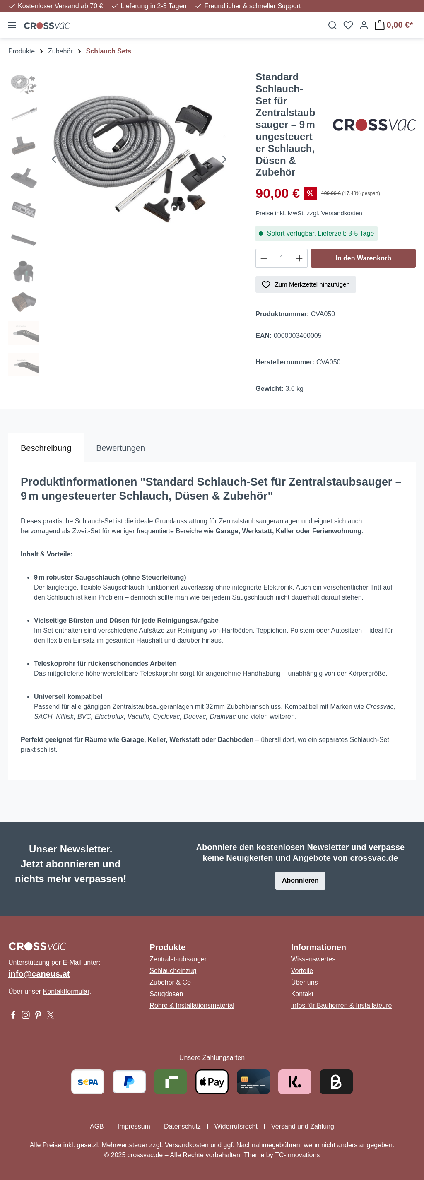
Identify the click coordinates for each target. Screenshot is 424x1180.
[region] (123, 226)
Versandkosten (187, 1145)
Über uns (304, 982)
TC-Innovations (297, 1154)
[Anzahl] (281, 258)
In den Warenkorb (363, 258)
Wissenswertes (313, 959)
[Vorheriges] (54, 160)
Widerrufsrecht (236, 1126)
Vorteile (302, 970)
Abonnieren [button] (300, 880)
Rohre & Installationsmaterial (191, 1005)
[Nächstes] (224, 160)
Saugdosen (166, 993)
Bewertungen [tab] (120, 448)
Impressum (134, 1126)
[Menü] (12, 25)
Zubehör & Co (170, 982)
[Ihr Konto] (364, 25)
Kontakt (302, 993)
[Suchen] (332, 25)
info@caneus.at (39, 973)
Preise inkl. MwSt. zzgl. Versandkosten (308, 213)
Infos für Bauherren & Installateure (341, 1005)
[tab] (46, 447)
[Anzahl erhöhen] (300, 258)
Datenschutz (182, 1126)
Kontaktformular (66, 991)
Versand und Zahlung (302, 1126)
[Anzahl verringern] (263, 258)
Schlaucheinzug (172, 970)
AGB (97, 1126)
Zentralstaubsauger (178, 959)
